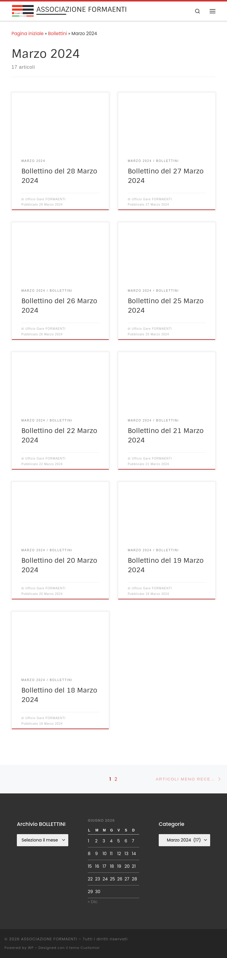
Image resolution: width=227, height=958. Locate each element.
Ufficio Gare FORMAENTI (45, 199)
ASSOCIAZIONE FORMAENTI (49, 939)
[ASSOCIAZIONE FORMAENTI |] (23, 10)
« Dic (93, 902)
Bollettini (57, 33)
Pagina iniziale (27, 33)
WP (30, 947)
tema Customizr (84, 947)
